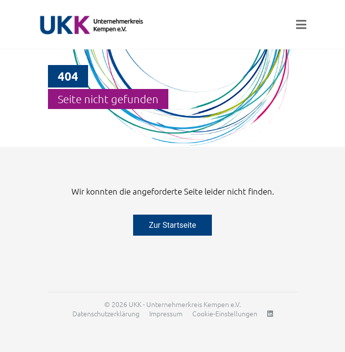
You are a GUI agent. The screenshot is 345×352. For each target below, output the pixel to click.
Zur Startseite (172, 225)
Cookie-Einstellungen (224, 313)
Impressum (166, 313)
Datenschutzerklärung (105, 313)
